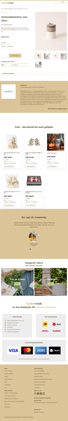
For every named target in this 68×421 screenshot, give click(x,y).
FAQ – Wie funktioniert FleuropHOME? (14, 401)
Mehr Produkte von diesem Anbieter (57, 108)
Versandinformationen (10, 395)
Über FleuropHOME (39, 370)
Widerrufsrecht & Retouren (11, 398)
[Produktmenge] (4, 55)
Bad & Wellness (8, 379)
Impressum (37, 387)
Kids (5, 381)
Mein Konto (7, 404)
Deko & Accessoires (9, 8)
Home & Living (8, 370)
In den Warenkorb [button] (9, 166)
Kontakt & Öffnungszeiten (11, 393)
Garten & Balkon (8, 373)
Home (2, 8)
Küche (6, 376)
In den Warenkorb (15, 55)
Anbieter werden (38, 376)
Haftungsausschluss (39, 384)
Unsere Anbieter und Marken (41, 373)
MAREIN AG (4, 12)
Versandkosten (7, 44)
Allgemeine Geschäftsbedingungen (43, 379)
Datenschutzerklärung (40, 381)
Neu (5, 387)
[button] (26, 248)
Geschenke (7, 384)
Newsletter (7, 406)
